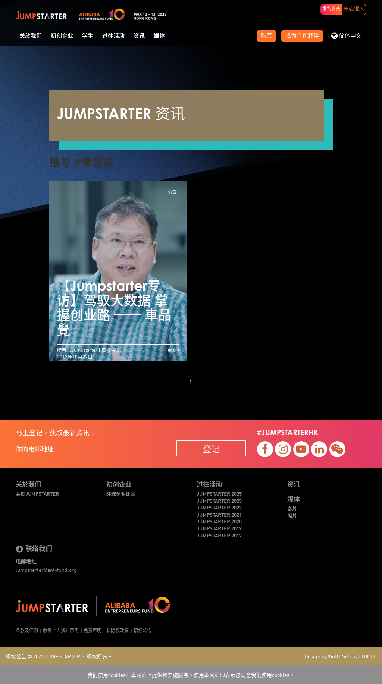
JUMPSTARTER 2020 (219, 521)
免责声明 (92, 630)
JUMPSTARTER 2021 (219, 514)
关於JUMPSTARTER (37, 493)
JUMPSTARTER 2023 (219, 501)
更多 (173, 349)
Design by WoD (321, 656)
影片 (292, 508)
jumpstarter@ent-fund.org (46, 569)
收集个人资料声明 (61, 630)
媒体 (159, 36)
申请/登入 (354, 9)
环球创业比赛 (120, 493)
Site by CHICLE (359, 656)
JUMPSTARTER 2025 (219, 493)
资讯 (139, 36)
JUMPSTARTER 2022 (219, 507)
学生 (87, 36)
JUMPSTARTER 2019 (219, 528)
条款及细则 (27, 630)
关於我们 (30, 36)
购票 (266, 36)
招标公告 (142, 630)
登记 (211, 448)
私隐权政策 (117, 630)
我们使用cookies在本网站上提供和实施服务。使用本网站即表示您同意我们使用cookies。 (191, 674)
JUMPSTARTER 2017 (219, 535)
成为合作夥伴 (302, 36)
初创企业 (62, 36)
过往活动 (113, 36)
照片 (292, 515)
